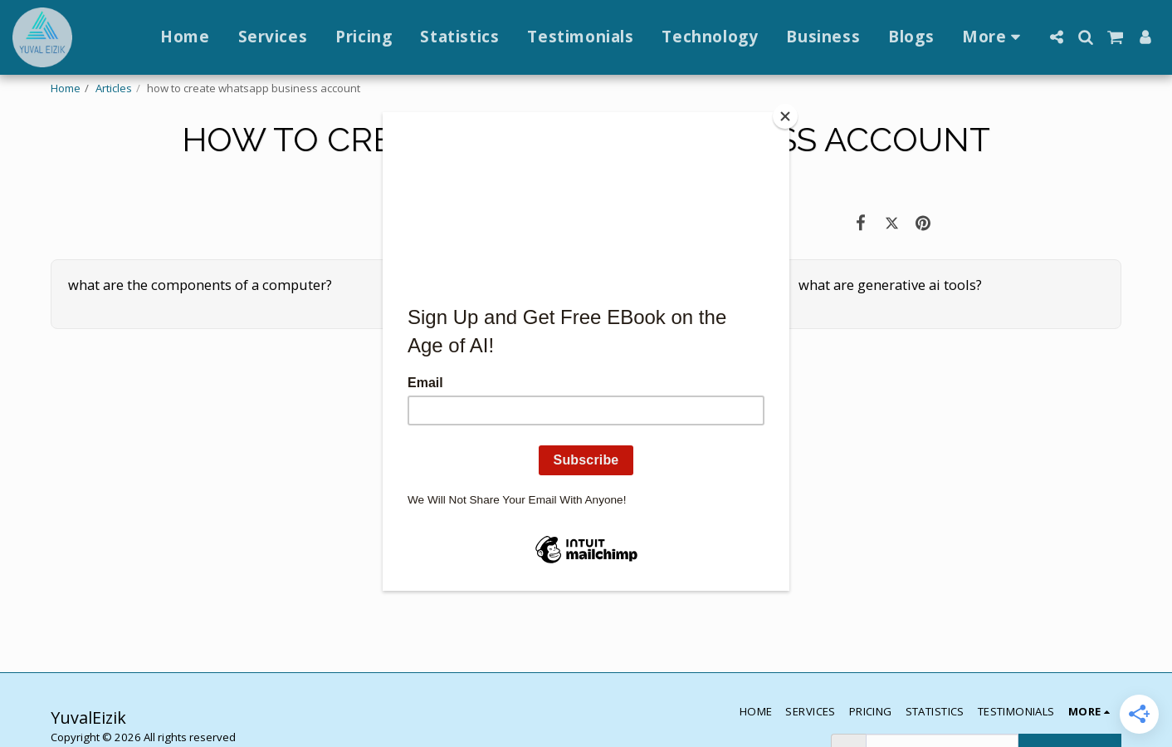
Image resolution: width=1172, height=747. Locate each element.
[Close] (785, 116)
